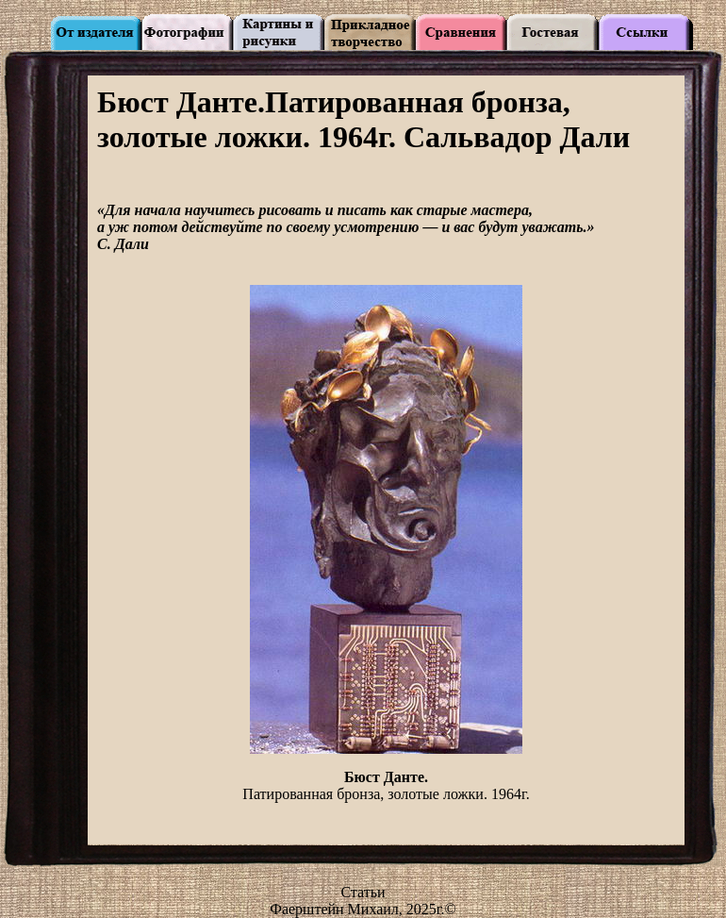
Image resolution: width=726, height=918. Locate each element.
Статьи (362, 892)
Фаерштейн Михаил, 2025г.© (363, 909)
